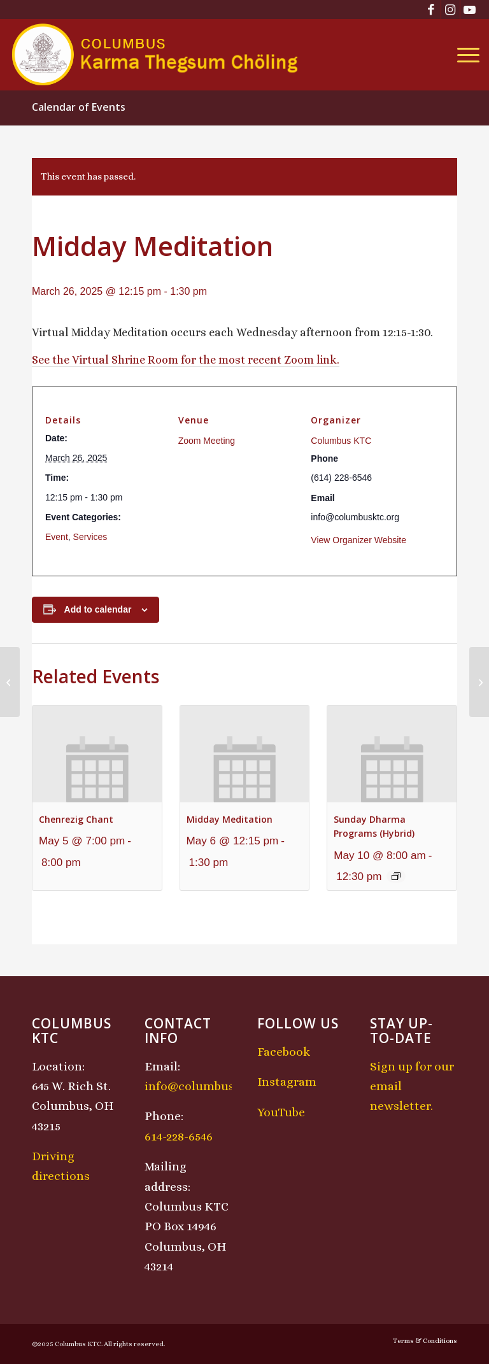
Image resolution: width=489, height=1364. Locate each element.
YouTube (281, 1112)
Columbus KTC (341, 441)
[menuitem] (465, 55)
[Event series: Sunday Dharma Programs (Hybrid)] (396, 876)
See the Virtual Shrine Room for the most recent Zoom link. (185, 359)
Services (90, 537)
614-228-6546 (179, 1136)
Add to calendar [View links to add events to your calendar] (98, 609)
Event (56, 537)
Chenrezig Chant (76, 819)
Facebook (283, 1051)
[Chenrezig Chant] (10, 682)
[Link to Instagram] (450, 9)
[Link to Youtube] (469, 9)
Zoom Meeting (206, 441)
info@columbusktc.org (209, 1086)
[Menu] (465, 55)
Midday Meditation (230, 819)
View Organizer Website (358, 540)
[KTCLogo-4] (156, 55)
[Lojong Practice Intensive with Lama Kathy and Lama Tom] (479, 682)
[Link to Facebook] (431, 9)
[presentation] (97, 754)
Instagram (286, 1081)
